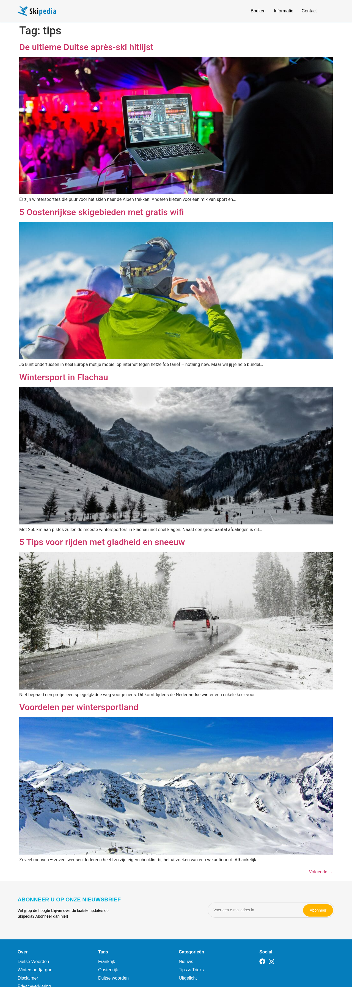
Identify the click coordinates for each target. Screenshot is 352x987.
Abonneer (318, 910)
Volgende (321, 871)
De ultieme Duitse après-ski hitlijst (86, 47)
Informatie (283, 11)
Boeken (258, 11)
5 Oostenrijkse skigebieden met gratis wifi (101, 212)
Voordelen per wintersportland (78, 707)
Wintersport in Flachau (63, 377)
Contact (309, 11)
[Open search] (331, 12)
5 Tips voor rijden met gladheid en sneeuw (102, 542)
